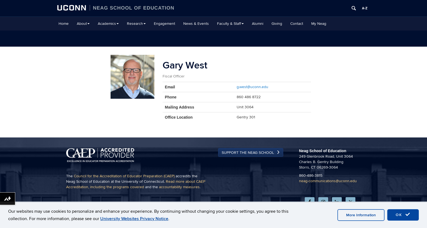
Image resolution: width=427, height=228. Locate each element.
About (83, 23)
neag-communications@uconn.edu (328, 181)
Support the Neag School (248, 152)
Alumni (257, 23)
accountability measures (179, 187)
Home (64, 23)
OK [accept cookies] (403, 214)
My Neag (318, 23)
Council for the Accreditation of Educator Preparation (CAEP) (124, 176)
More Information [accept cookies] (361, 215)
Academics (108, 23)
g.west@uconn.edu (252, 87)
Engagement (164, 23)
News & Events (196, 23)
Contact (296, 23)
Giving (277, 23)
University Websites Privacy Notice (134, 218)
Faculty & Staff (230, 23)
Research (136, 23)
